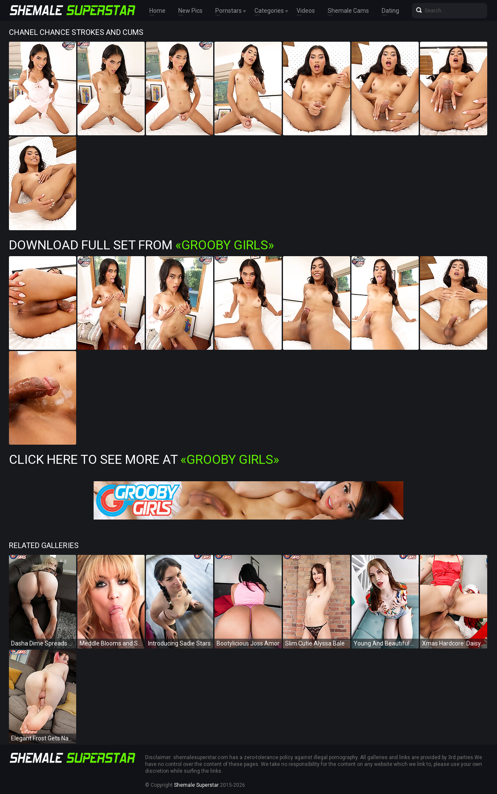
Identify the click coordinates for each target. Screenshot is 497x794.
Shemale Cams (348, 10)
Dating (390, 10)
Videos (306, 10)
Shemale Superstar (196, 785)
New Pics (190, 10)
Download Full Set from (141, 244)
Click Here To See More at (144, 459)
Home (157, 10)
